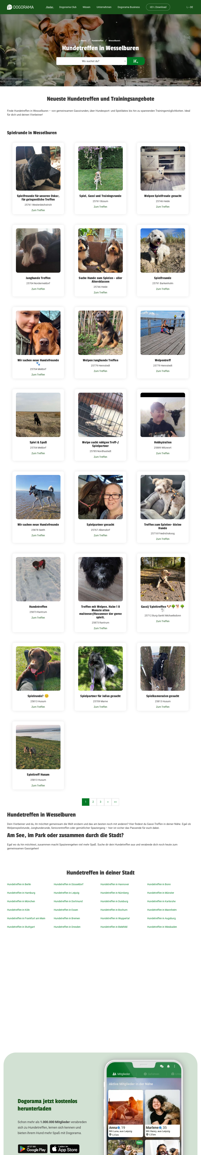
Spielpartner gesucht (100, 525)
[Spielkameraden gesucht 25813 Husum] (163, 677)
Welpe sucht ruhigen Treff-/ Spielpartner (100, 444)
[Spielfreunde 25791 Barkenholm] (163, 260)
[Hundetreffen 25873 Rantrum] (38, 592)
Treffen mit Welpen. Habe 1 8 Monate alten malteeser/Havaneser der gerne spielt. (100, 612)
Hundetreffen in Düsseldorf (68, 884)
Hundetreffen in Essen (66, 909)
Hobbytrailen (162, 442)
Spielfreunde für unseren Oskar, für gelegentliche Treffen (38, 197)
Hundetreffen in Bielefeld (113, 926)
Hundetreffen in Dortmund (68, 901)
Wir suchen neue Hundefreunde (38, 525)
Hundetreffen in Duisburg (114, 901)
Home (83, 41)
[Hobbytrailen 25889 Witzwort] (163, 425)
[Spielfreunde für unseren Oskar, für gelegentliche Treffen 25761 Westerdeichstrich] (38, 178)
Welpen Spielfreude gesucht (162, 196)
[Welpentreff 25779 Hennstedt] (163, 343)
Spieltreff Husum (38, 775)
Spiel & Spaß (38, 442)
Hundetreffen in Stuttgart (21, 926)
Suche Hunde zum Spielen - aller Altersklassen (100, 279)
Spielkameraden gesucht (162, 696)
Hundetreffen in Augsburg (161, 918)
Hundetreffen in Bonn (159, 884)
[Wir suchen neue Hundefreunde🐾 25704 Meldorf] (38, 343)
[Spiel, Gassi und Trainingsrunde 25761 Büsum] (100, 178)
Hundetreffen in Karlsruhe (161, 901)
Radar (49, 7)
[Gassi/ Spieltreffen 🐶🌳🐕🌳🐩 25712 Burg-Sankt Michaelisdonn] (163, 592)
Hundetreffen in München (21, 901)
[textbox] (91, 61)
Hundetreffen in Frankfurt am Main (26, 918)
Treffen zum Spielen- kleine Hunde (162, 526)
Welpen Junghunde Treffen (100, 360)
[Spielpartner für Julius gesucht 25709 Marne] (100, 677)
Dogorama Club (67, 7)
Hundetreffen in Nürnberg (114, 892)
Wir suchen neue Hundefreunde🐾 (38, 362)
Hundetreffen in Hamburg (21, 892)
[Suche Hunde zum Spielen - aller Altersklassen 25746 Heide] (100, 260)
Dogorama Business (129, 7)
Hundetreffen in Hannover (114, 884)
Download (158, 7)
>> (115, 801)
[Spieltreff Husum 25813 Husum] (38, 755)
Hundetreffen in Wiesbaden (162, 926)
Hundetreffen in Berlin (19, 884)
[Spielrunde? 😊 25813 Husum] (38, 677)
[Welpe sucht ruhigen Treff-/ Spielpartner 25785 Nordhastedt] (100, 425)
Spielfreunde (162, 278)
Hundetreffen (97, 41)
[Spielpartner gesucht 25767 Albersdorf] (100, 507)
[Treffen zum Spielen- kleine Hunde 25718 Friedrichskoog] (163, 507)
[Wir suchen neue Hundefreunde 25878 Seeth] (38, 507)
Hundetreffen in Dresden (67, 926)
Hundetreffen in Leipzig (66, 892)
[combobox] (91, 61)
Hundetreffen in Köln (18, 909)
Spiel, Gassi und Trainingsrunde (100, 196)
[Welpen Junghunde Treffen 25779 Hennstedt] (100, 343)
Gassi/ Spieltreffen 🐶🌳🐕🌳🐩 (163, 608)
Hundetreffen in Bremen (67, 918)
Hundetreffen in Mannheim (162, 909)
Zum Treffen (38, 210)
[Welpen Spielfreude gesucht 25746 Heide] (163, 178)
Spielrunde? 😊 (38, 696)
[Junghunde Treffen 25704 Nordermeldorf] (38, 260)
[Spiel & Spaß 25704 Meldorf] (38, 425)
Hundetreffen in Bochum (113, 909)
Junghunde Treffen (38, 278)
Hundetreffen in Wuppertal (115, 918)
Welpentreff (163, 360)
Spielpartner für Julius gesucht (100, 696)
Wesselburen (114, 41)
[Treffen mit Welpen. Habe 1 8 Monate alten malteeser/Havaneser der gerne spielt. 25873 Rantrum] (100, 592)
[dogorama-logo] (20, 7)
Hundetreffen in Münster (160, 892)
